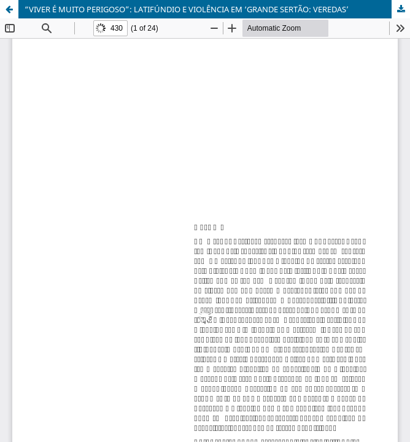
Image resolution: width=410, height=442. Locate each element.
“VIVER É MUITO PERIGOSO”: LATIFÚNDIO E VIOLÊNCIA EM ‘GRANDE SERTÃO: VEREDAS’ (187, 9)
